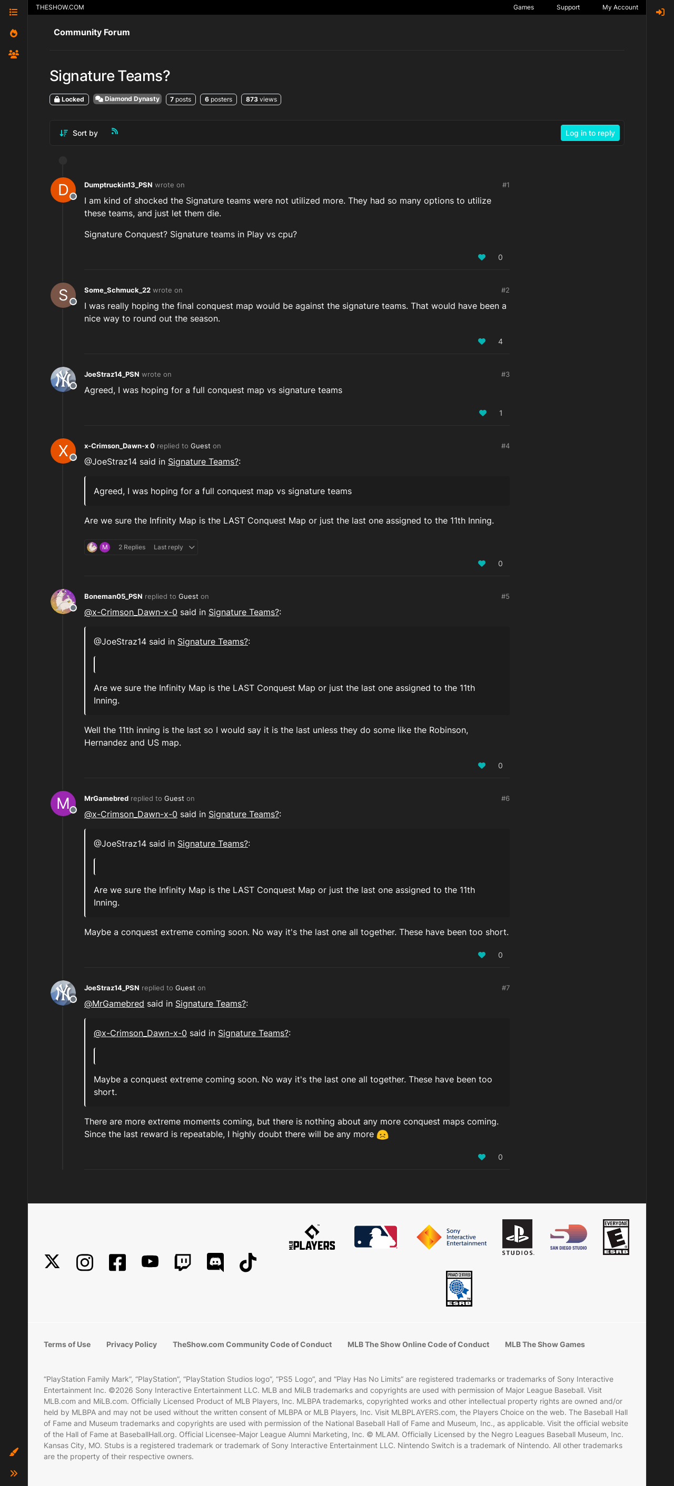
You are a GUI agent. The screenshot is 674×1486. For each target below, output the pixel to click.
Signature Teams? (203, 461)
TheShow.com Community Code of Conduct (252, 1344)
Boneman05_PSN (113, 596)
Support (568, 7)
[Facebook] (117, 1262)
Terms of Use (67, 1344)
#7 (506, 987)
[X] (52, 1262)
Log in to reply (590, 132)
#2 (505, 290)
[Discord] (215, 1262)
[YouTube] (150, 1262)
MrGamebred (106, 798)
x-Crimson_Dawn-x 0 (119, 445)
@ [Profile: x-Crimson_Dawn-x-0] (130, 612)
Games (523, 7)
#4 (505, 445)
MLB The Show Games (545, 1344)
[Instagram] (84, 1262)
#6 (505, 798)
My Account (620, 7)
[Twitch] (182, 1262)
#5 (505, 596)
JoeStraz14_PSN (112, 374)
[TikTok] (248, 1262)
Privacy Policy (131, 1344)
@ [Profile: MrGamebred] (114, 1003)
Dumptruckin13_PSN (118, 184)
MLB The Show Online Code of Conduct (418, 1344)
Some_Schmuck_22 (117, 290)
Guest (201, 445)
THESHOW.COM (60, 7)
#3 (505, 374)
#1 (506, 184)
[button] (13, 1452)
